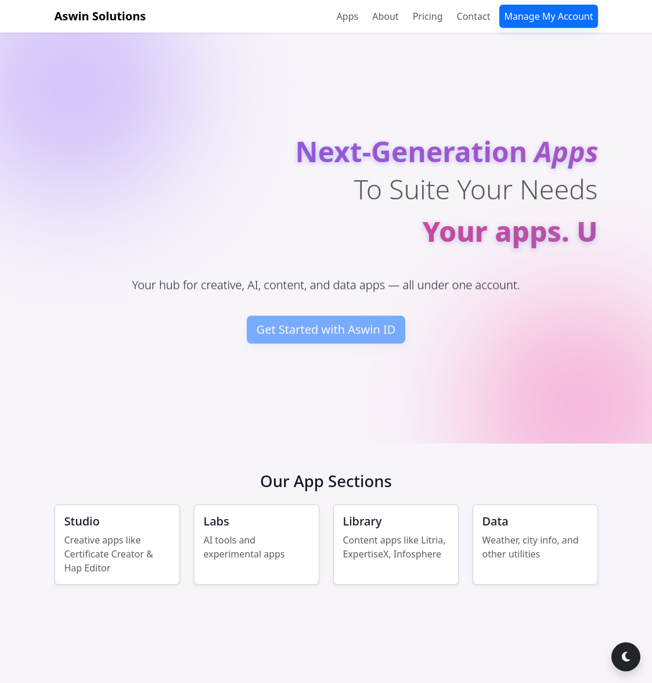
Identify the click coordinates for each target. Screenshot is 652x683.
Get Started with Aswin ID (326, 333)
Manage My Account (548, 16)
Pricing (428, 16)
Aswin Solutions (100, 16)
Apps (348, 16)
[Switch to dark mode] (625, 656)
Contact (474, 16)
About (385, 16)
